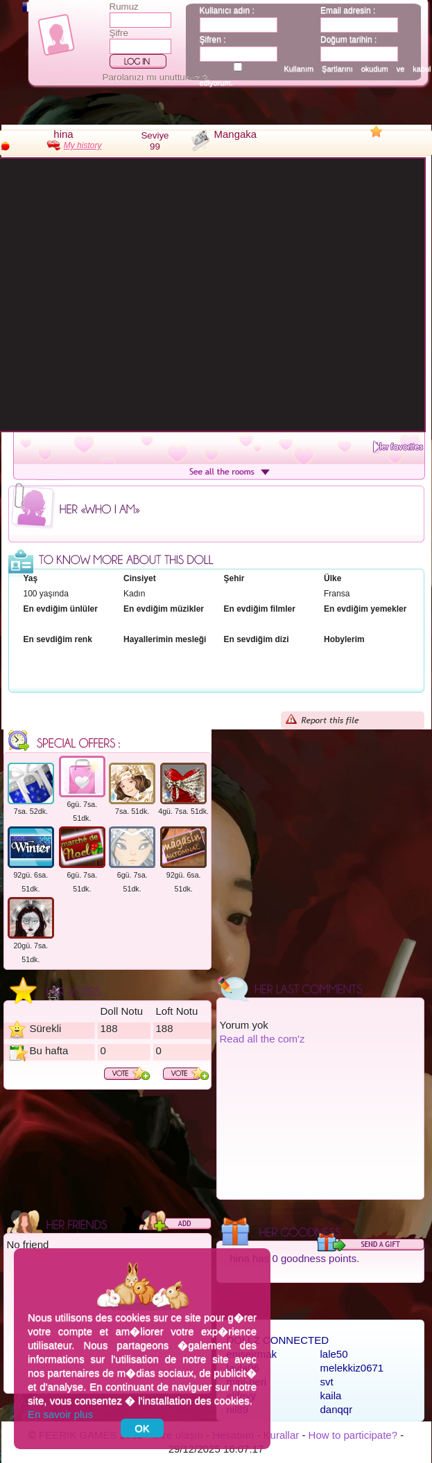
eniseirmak (252, 1354)
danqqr (336, 1409)
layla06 (243, 1368)
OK (142, 1428)
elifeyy (242, 1395)
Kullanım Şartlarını (318, 68)
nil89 (238, 1409)
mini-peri (247, 1381)
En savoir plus (60, 1414)
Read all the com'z (262, 1039)
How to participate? (353, 1435)
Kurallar (281, 1435)
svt (327, 1381)
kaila (331, 1395)
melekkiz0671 (352, 1368)
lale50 (334, 1354)
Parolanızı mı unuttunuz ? (155, 77)
